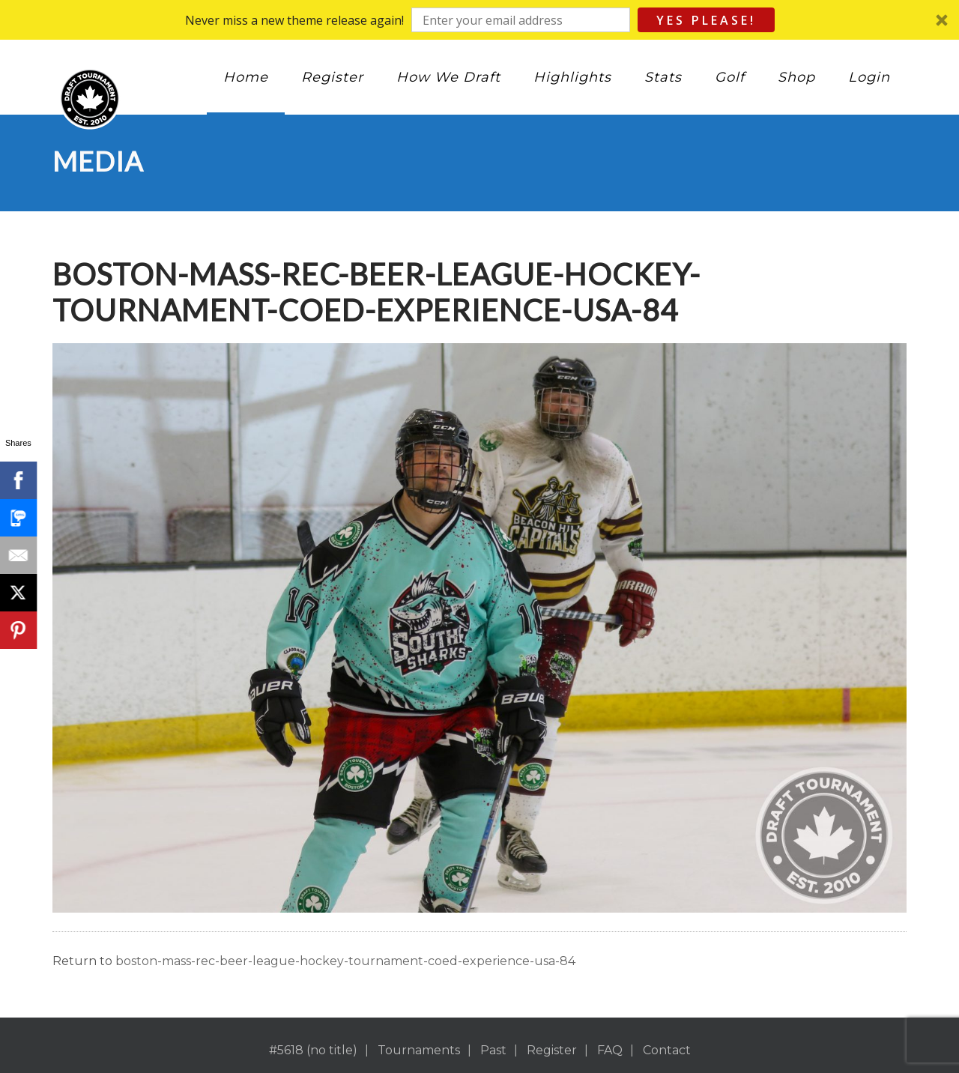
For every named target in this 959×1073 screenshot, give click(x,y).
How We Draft (448, 77)
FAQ (610, 1050)
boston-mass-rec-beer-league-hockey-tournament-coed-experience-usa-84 (345, 961)
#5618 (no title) (313, 1050)
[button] (479, 20)
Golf (730, 77)
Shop (796, 77)
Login (869, 77)
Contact (667, 1050)
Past (493, 1050)
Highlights (572, 77)
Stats (663, 77)
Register (332, 77)
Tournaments (419, 1050)
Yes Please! (706, 20)
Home (245, 77)
